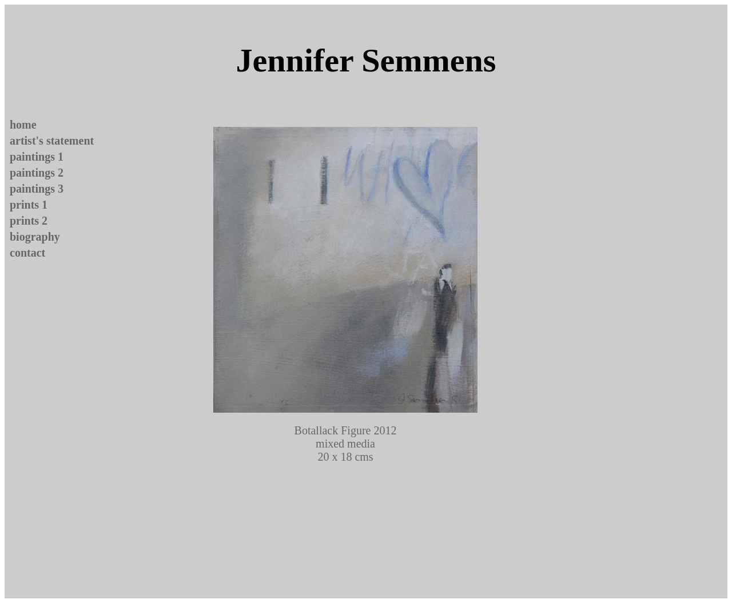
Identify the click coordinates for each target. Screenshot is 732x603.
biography (35, 236)
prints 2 (28, 220)
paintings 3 (36, 188)
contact (27, 252)
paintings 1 (36, 156)
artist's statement (52, 140)
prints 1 (28, 204)
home (23, 124)
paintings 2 (36, 172)
